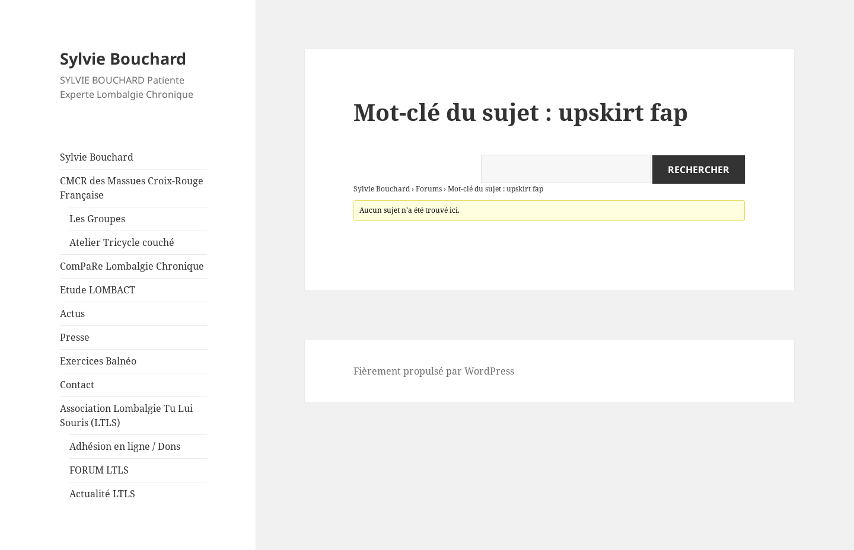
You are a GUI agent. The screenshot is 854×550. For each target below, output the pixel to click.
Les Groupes (97, 218)
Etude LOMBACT (97, 289)
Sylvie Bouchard (123, 58)
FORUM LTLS (99, 470)
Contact (77, 384)
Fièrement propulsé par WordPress (433, 371)
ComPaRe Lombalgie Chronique (132, 266)
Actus (72, 313)
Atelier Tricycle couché (121, 242)
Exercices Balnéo (98, 360)
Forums (429, 189)
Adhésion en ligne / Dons (124, 446)
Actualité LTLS (102, 493)
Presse (75, 337)
